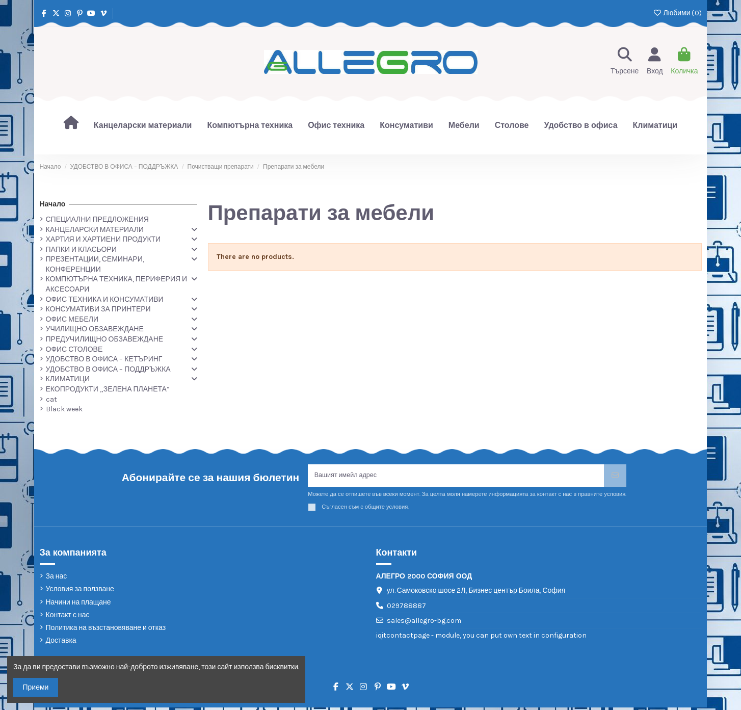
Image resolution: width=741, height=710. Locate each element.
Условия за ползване (80, 592)
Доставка (61, 643)
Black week (64, 409)
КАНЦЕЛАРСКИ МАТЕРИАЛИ (95, 229)
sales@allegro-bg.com (424, 623)
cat (51, 399)
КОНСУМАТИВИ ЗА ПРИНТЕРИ (98, 309)
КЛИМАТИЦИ (68, 379)
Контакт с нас (68, 617)
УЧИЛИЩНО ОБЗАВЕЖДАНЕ (95, 329)
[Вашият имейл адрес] (456, 476)
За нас (56, 578)
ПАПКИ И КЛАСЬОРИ (81, 249)
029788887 (406, 608)
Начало (53, 204)
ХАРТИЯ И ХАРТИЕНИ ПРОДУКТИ (103, 239)
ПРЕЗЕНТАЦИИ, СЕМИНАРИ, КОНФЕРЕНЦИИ (95, 264)
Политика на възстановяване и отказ (106, 630)
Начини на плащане (78, 604)
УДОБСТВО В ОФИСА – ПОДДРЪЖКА (108, 369)
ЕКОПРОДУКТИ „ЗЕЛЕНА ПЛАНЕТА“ (108, 389)
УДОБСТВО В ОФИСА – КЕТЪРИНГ (104, 359)
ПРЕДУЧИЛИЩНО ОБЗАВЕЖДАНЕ (105, 339)
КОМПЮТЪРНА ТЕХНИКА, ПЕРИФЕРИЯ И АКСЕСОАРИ (117, 284)
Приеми (36, 687)
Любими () (677, 13)
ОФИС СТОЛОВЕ (74, 349)
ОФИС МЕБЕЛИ (72, 319)
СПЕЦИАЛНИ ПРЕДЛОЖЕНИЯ (97, 219)
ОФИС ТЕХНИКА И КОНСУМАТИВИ (105, 299)
